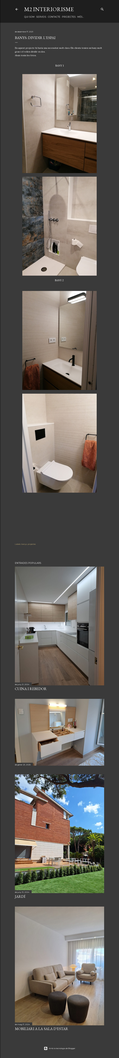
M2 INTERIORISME (49, 9)
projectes (32, 544)
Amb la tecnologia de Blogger (59, 1048)
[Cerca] (102, 9)
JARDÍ (20, 896)
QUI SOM (29, 16)
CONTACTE (54, 16)
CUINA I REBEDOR (31, 688)
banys (24, 544)
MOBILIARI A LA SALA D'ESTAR (41, 1028)
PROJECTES (69, 16)
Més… (80, 16)
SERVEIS (41, 16)
